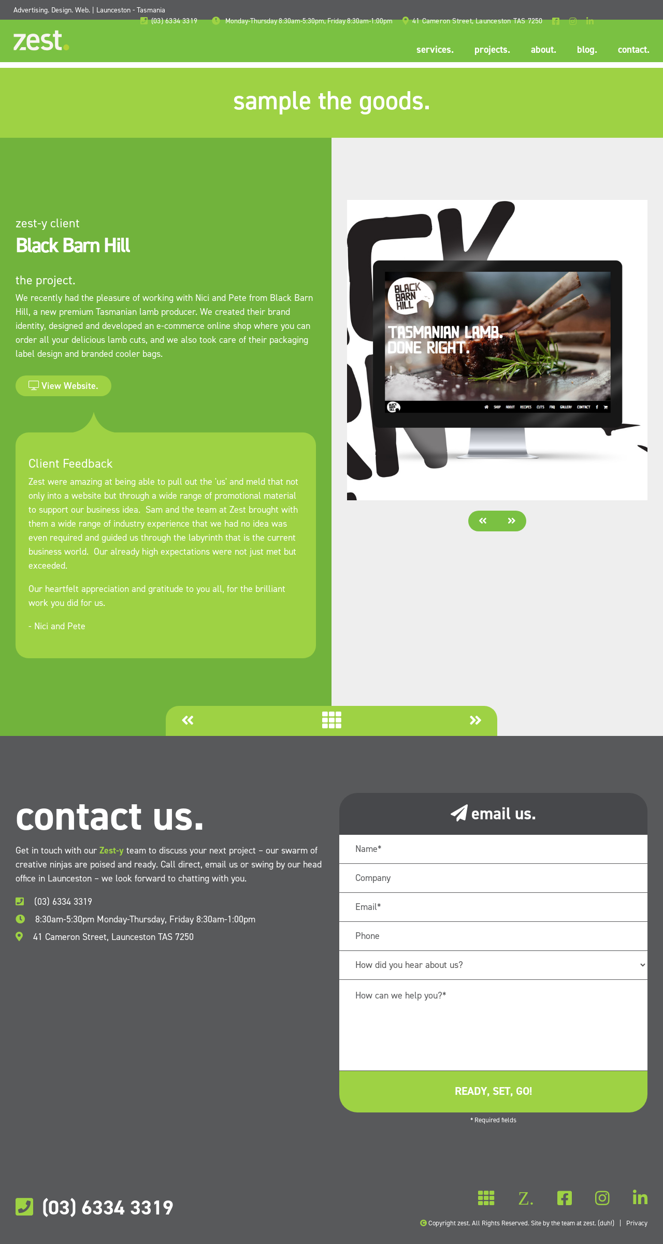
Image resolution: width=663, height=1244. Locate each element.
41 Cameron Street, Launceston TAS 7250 (105, 937)
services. (433, 50)
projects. (490, 50)
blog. (585, 50)
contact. (631, 50)
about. (541, 50)
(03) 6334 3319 (54, 901)
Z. (487, 1198)
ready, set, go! (493, 1091)
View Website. (63, 386)
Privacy (636, 1223)
